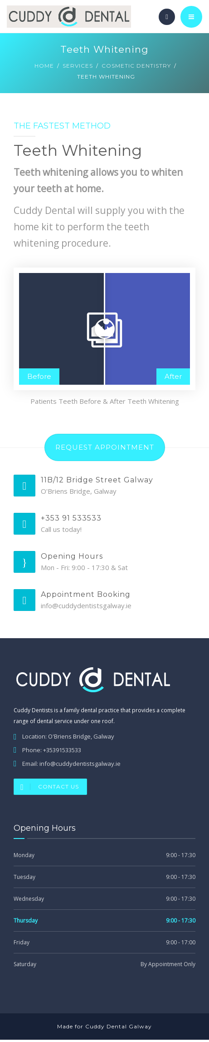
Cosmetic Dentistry (136, 65)
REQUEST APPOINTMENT (104, 449)
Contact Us (46, 789)
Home (44, 65)
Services (78, 65)
